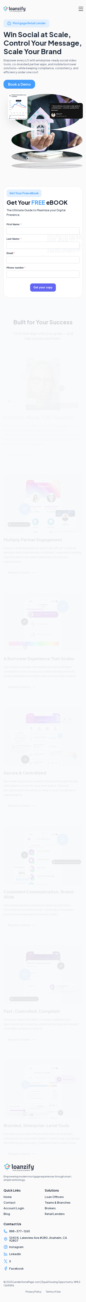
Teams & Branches (57, 1202)
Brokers (50, 1208)
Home (8, 1196)
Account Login (14, 1208)
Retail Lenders (55, 1213)
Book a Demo (19, 84)
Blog (7, 1213)
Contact (10, 1202)
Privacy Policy (33, 1291)
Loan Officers (54, 1196)
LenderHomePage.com (26, 1281)
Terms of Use (53, 1291)
